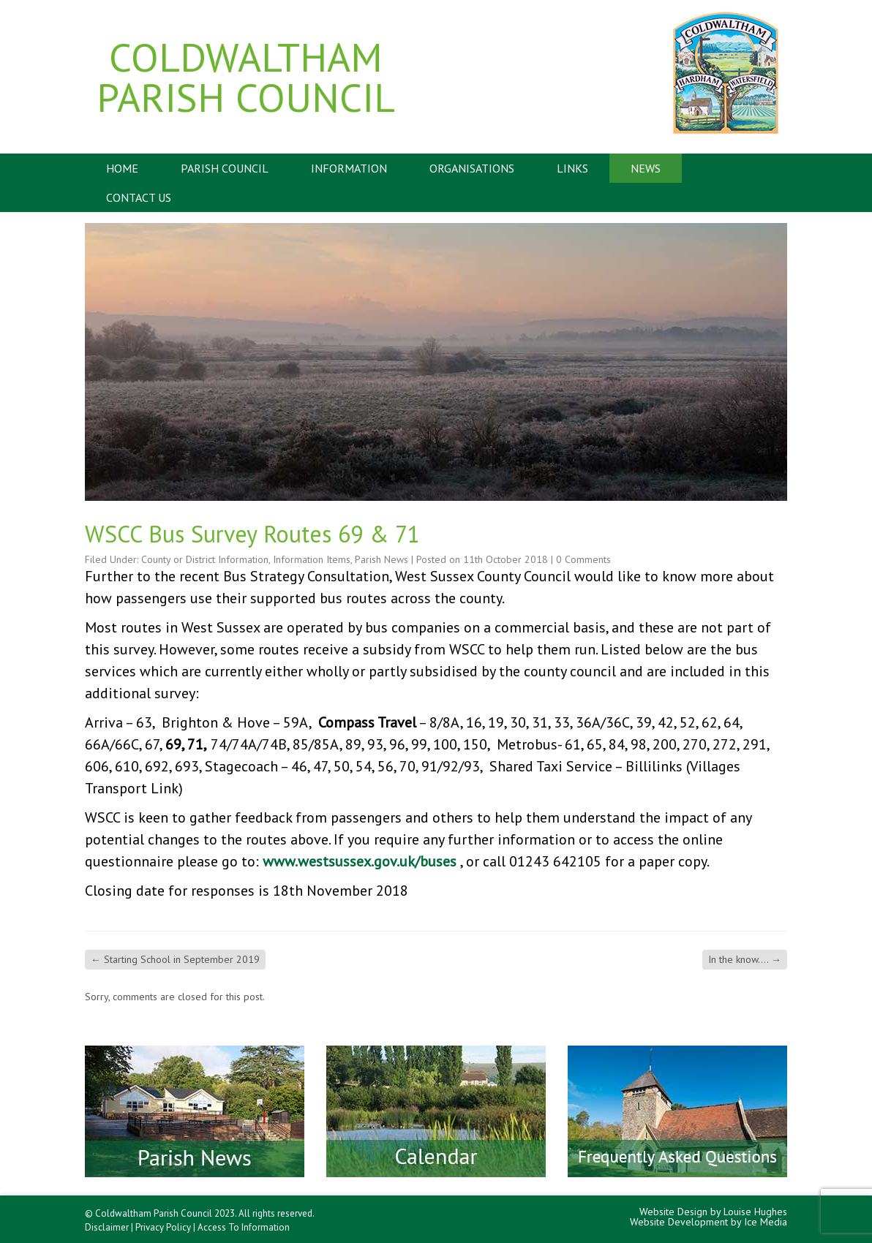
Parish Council (224, 168)
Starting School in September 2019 (175, 959)
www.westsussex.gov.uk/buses (359, 861)
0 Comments (583, 559)
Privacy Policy (163, 1227)
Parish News (381, 559)
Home (122, 168)
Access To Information (244, 1227)
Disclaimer (107, 1227)
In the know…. (744, 959)
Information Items (311, 559)
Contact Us (138, 197)
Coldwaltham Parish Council (246, 77)
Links (572, 168)
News (646, 168)
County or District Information (204, 559)
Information (349, 168)
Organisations (471, 168)
